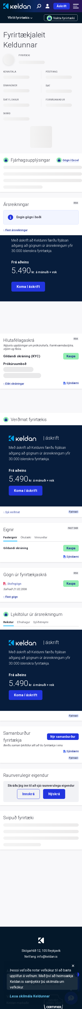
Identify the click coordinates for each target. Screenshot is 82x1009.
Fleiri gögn (10, 596)
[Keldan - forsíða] (17, 6)
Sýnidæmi (71, 383)
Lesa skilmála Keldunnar (30, 996)
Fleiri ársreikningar (15, 230)
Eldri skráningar (13, 383)
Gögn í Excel (67, 160)
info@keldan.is (47, 956)
